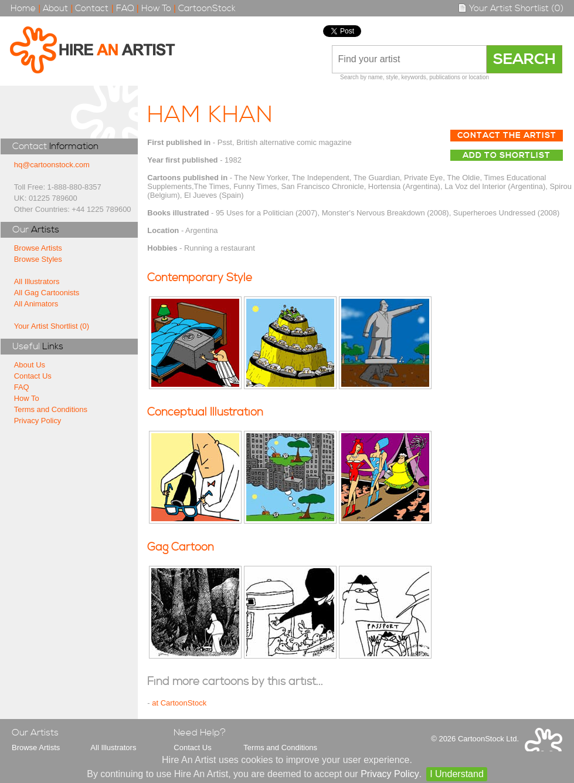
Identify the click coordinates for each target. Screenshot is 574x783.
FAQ (125, 8)
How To (156, 8)
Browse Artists (38, 248)
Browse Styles (38, 259)
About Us (29, 364)
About (55, 8)
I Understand (457, 774)
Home (23, 8)
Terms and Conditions (50, 409)
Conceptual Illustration (205, 412)
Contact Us (33, 376)
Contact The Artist (506, 135)
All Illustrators (37, 281)
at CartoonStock (179, 702)
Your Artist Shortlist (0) (510, 8)
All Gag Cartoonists (47, 292)
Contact (91, 8)
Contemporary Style (199, 278)
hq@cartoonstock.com (52, 164)
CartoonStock (207, 8)
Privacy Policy (38, 420)
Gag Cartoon (180, 547)
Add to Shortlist (507, 155)
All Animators (36, 303)
